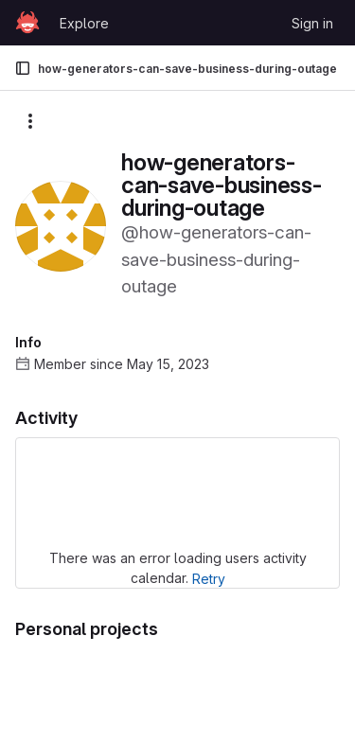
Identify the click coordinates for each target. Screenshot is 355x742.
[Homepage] (27, 23)
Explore (84, 23)
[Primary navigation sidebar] (23, 68)
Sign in (312, 23)
